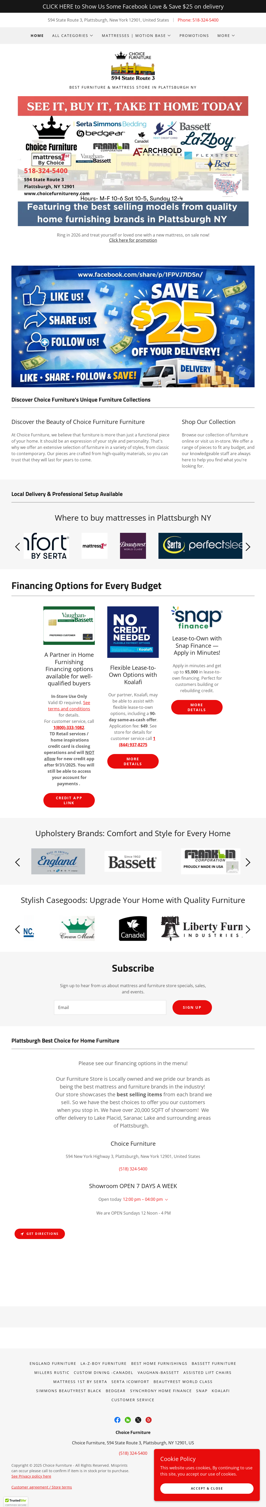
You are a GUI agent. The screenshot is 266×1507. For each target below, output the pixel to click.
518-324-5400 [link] (205, 20)
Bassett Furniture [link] (214, 1364)
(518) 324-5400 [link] (133, 1170)
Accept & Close (208, 1488)
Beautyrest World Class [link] (183, 1382)
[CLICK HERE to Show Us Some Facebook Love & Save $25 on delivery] (133, 6)
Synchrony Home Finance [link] (161, 1391)
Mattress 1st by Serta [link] (80, 1382)
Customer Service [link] (133, 1400)
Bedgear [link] (116, 1391)
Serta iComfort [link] (130, 1382)
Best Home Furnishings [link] (159, 1364)
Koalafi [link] (221, 1391)
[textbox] (110, 1008)
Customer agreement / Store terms (41, 1488)
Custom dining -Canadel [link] (103, 1373)
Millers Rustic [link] (52, 1373)
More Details (133, 763)
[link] (133, 67)
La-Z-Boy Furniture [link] (104, 1364)
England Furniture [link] (53, 1364)
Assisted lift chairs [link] (207, 1373)
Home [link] (37, 35)
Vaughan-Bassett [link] (158, 1373)
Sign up (192, 1008)
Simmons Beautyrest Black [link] (69, 1391)
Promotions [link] (194, 35)
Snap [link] (202, 1391)
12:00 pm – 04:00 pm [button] (143, 1200)
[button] (73, 35)
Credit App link (69, 801)
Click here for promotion (133, 241)
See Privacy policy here (31, 1477)
